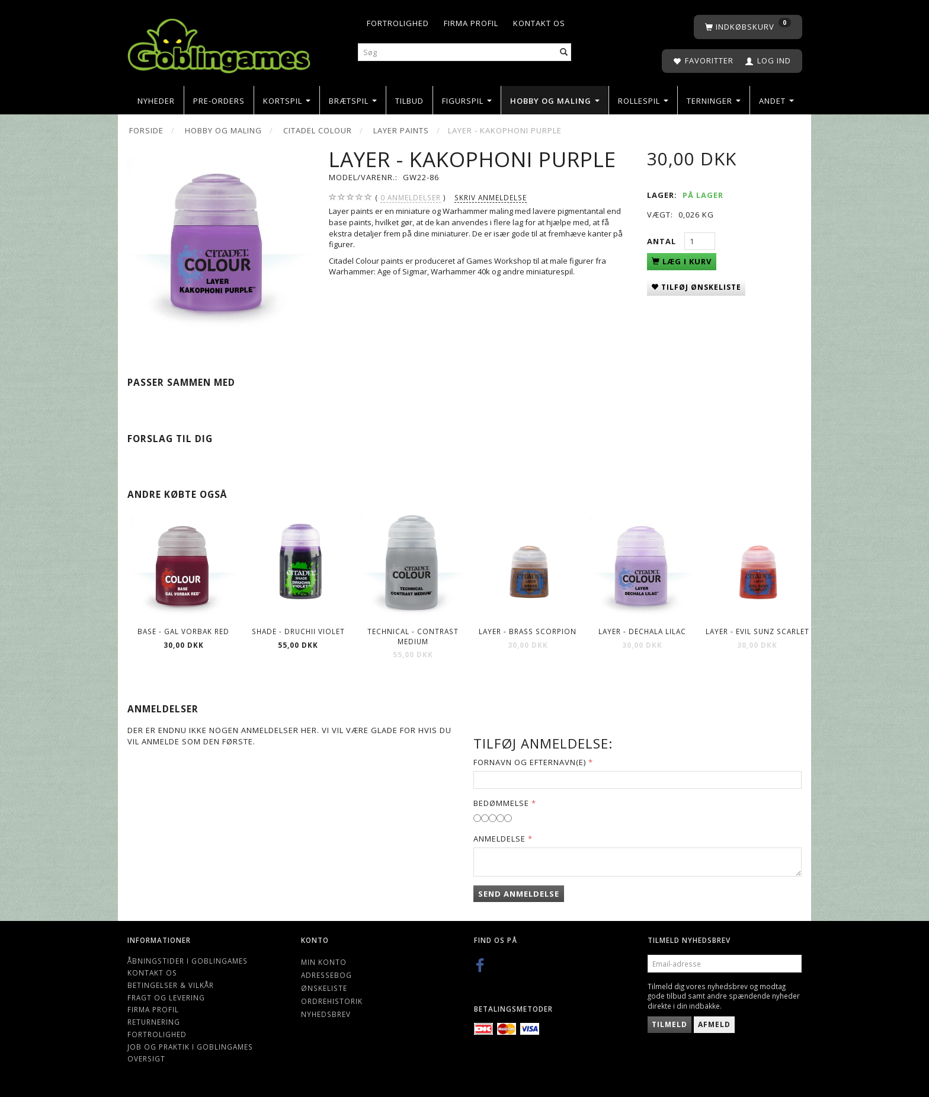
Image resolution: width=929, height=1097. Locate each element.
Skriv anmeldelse (490, 197)
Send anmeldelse (518, 893)
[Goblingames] (219, 43)
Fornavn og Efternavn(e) (529, 762)
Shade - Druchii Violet (298, 631)
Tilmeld (669, 1024)
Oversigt (146, 1058)
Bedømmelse (501, 803)
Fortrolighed (398, 23)
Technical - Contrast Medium (413, 636)
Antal (662, 241)
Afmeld (714, 1024)
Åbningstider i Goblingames (187, 960)
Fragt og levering (166, 997)
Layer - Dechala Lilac (642, 631)
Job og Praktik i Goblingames (190, 1046)
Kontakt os (539, 23)
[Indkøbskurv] (748, 27)
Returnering (153, 1021)
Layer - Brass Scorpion (527, 631)
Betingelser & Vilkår (170, 985)
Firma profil (471, 23)
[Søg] (564, 52)
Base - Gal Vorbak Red (183, 631)
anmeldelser (410, 198)
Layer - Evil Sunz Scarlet (757, 631)
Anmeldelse (499, 838)
